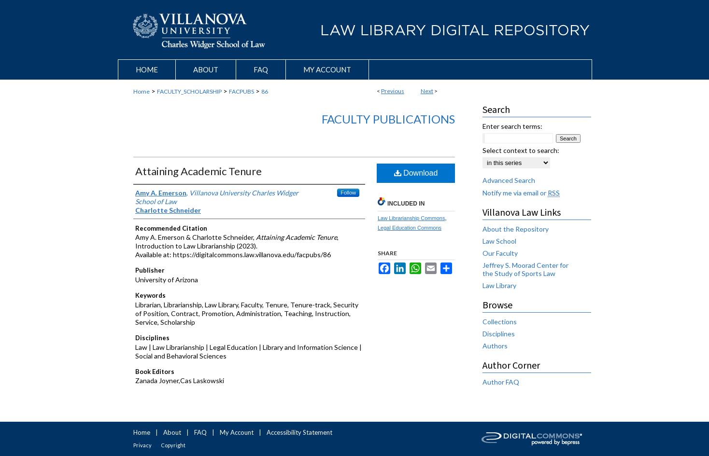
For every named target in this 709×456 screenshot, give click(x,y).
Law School (499, 241)
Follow (348, 192)
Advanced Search (508, 180)
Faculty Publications (388, 119)
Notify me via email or (521, 193)
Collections (499, 322)
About (172, 432)
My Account (237, 432)
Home (141, 91)
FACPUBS (241, 91)
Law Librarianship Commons (411, 218)
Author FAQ (500, 382)
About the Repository (515, 229)
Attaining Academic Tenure (198, 171)
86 (264, 91)
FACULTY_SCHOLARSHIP (189, 91)
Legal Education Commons (409, 228)
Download (416, 173)
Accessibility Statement (299, 432)
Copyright (173, 445)
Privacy (142, 445)
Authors (495, 346)
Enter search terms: (512, 126)
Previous (392, 91)
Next (427, 91)
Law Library (499, 285)
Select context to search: (520, 150)
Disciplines (498, 334)
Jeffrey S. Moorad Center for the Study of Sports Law (525, 269)
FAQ (200, 432)
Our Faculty (500, 253)
